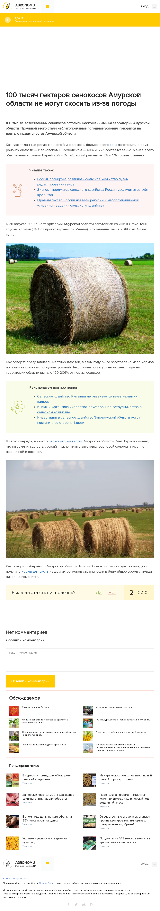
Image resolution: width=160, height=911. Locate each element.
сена (113, 145)
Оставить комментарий (30, 681)
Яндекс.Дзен (46, 883)
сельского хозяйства (66, 441)
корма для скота (35, 571)
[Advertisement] (80, 56)
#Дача (84, 20)
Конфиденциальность (17, 878)
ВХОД (149, 6)
